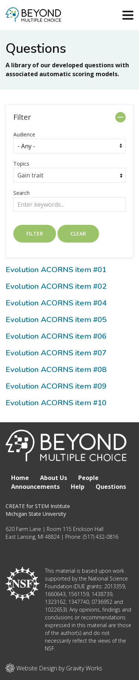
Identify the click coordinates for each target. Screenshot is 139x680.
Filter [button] (22, 117)
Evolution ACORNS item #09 (56, 386)
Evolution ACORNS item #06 (56, 336)
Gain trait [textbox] (30, 175)
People (88, 478)
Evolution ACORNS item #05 (56, 319)
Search (21, 192)
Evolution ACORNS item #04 (56, 303)
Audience (24, 134)
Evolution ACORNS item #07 (56, 353)
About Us (53, 478)
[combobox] (69, 175)
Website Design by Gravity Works (54, 668)
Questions (111, 487)
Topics (21, 163)
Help (78, 487)
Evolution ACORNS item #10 (56, 402)
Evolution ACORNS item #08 (56, 369)
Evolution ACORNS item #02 (56, 286)
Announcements (35, 487)
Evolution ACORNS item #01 (56, 269)
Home (20, 478)
